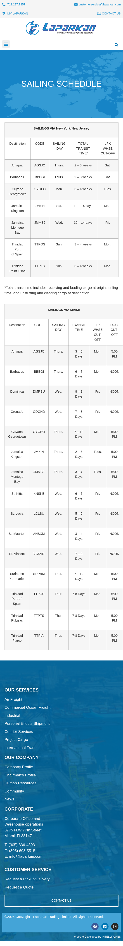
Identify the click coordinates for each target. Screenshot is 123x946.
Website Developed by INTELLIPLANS (97, 936)
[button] (6, 44)
